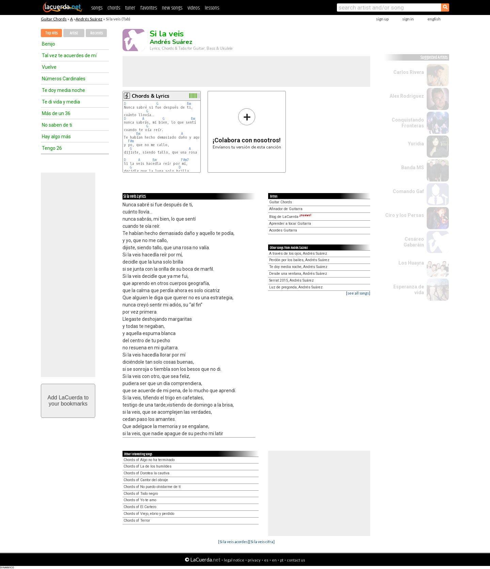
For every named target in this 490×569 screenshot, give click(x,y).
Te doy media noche (63, 90)
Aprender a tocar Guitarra (290, 223)
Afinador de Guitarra (286, 209)
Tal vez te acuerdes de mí (69, 55)
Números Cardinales (63, 78)
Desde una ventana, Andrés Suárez (298, 273)
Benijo (48, 44)
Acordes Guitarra (283, 230)
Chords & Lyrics (150, 96)
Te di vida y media (61, 102)
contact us (296, 560)
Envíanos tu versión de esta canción (247, 128)
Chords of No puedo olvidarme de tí (152, 487)
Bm (189, 103)
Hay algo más (56, 136)
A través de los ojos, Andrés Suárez (298, 253)
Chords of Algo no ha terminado (149, 460)
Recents (96, 33)
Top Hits (51, 33)
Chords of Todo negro (141, 493)
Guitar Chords (54, 18)
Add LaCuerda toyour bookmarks (68, 401)
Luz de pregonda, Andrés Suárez (296, 287)
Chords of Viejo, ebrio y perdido (149, 513)
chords (114, 8)
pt (281, 560)
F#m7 (185, 160)
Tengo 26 (52, 148)
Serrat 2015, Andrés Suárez (291, 280)
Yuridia (416, 143)
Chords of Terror (137, 520)
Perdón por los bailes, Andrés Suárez (299, 260)
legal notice (234, 560)
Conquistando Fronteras (408, 122)
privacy (254, 560)
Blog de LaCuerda (290, 217)
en (274, 560)
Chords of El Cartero (140, 507)
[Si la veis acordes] (233, 541)
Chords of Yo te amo (140, 500)
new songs (172, 8)
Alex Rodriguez (407, 96)
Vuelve (49, 67)
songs (96, 8)
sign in (408, 18)
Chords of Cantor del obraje (146, 480)
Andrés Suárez (89, 18)
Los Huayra (411, 263)
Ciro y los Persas (404, 215)
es (266, 560)
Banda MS (412, 167)
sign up (382, 18)
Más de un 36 (56, 113)
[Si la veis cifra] (262, 541)
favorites (148, 8)
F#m (131, 141)
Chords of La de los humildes (148, 466)
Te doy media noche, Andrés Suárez (298, 267)
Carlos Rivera (408, 72)
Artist (74, 33)
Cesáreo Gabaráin (414, 242)
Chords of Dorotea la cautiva (146, 473)
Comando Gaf (408, 191)
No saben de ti (57, 125)
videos (193, 8)
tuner (130, 8)
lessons (212, 8)
